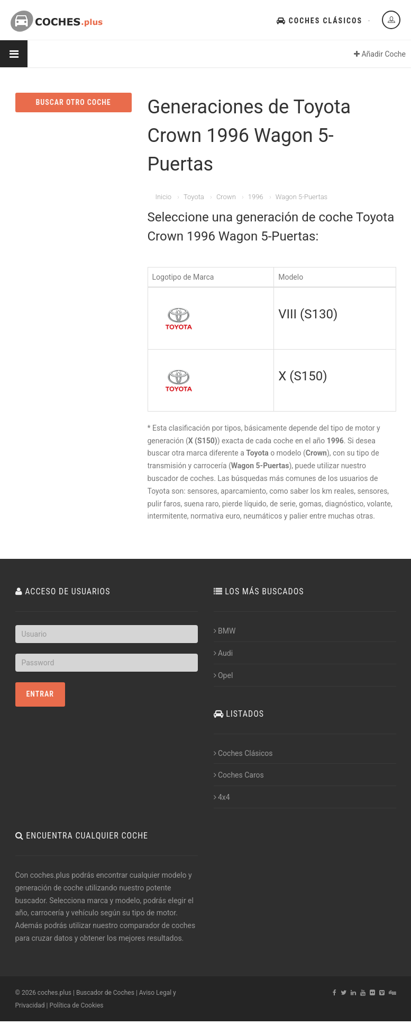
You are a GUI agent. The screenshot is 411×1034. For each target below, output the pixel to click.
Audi (223, 653)
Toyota (194, 197)
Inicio (163, 197)
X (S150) (302, 376)
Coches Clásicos (319, 20)
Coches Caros (239, 775)
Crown (226, 197)
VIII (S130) (307, 314)
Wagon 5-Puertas (301, 197)
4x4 (222, 797)
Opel (223, 675)
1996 (255, 197)
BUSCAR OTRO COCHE (73, 102)
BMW (225, 631)
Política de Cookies (76, 1005)
